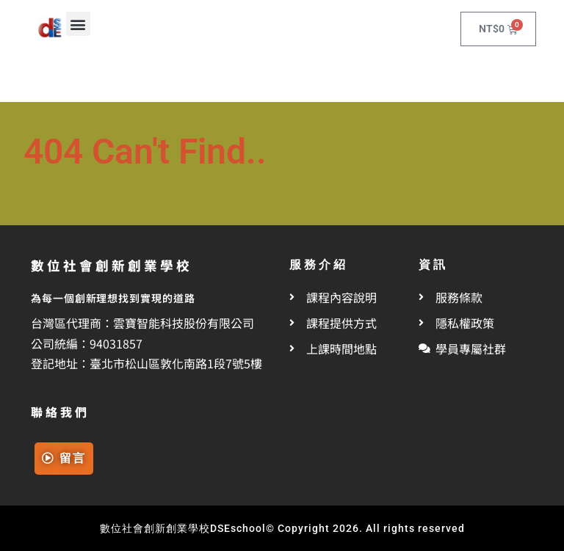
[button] (78, 24)
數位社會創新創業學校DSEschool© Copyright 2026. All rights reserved (282, 528)
